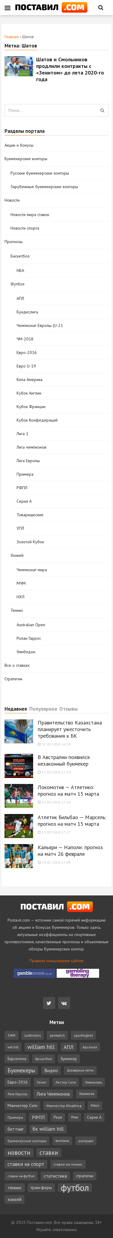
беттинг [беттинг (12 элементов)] (16, 1129)
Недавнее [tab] (16, 709)
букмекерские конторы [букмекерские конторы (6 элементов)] (27, 1141)
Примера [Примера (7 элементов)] (15, 1117)
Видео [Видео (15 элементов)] (51, 1070)
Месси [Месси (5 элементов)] (95, 1105)
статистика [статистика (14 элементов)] (55, 1176)
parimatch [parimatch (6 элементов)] (57, 1035)
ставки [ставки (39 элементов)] (48, 1152)
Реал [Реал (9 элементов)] (58, 1117)
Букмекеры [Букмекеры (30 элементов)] (21, 1070)
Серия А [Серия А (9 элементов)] (94, 1117)
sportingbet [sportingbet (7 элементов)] (83, 1035)
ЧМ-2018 (25, 339)
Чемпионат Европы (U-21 (40, 325)
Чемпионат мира (32, 569)
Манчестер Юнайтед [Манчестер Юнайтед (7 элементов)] (64, 1105)
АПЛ (20, 298)
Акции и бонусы (19, 145)
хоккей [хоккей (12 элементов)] (14, 1199)
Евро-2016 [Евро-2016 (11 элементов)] (18, 1082)
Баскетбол (20, 256)
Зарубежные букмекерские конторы (44, 186)
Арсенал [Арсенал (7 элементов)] (90, 1047)
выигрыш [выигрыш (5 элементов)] (62, 1141)
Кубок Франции (31, 406)
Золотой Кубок (30, 541)
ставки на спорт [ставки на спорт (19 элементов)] (26, 1164)
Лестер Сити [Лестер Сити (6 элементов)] (65, 1082)
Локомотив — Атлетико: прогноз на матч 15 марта (68, 790)
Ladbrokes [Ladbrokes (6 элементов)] (32, 1035)
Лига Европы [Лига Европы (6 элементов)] (17, 1094)
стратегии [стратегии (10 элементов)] (84, 1176)
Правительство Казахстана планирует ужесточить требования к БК (70, 729)
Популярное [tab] (43, 709)
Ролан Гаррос (29, 638)
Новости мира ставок (30, 214)
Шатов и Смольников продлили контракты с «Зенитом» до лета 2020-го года (70, 69)
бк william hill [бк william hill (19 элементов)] (48, 1129)
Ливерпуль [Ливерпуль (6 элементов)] (93, 1082)
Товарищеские (30, 514)
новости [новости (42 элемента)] (19, 1152)
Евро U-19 (26, 366)
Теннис (17, 610)
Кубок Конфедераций (37, 420)
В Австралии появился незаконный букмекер (64, 760)
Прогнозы (14, 241)
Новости (12, 200)
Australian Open (31, 624)
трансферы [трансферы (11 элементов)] (41, 1187)
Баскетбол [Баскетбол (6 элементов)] (43, 1059)
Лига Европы (28, 460)
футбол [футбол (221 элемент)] (75, 1187)
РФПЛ (22, 487)
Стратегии (13, 679)
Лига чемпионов (31, 447)
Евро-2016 (27, 352)
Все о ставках (17, 665)
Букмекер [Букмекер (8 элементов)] (69, 1058)
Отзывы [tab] (68, 709)
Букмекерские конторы (26, 158)
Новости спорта (25, 228)
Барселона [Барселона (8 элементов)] (17, 1058)
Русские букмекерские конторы (40, 173)
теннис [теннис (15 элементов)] (15, 1188)
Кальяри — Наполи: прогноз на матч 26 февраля (70, 850)
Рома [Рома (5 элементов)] (74, 1117)
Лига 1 (22, 433)
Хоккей (17, 555)
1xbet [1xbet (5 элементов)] (11, 1035)
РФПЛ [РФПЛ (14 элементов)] (38, 1117)
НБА (20, 270)
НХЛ (20, 596)
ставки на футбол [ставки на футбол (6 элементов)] (21, 1176)
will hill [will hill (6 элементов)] (13, 1047)
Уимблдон (26, 651)
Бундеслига (27, 312)
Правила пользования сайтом (56, 960)
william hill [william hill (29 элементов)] (41, 1046)
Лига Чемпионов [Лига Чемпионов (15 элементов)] (53, 1094)
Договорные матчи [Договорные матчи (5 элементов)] (80, 1070)
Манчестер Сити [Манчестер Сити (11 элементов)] (22, 1105)
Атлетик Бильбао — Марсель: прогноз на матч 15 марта (72, 820)
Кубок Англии (29, 393)
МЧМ (21, 583)
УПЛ (20, 528)
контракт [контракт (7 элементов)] (85, 1141)
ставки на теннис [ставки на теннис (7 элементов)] (68, 1164)
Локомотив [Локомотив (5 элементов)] (86, 1094)
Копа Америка (29, 379)
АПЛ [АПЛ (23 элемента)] (69, 1047)
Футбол (17, 284)
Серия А (24, 501)
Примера (25, 474)
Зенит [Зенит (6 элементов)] (41, 1082)
